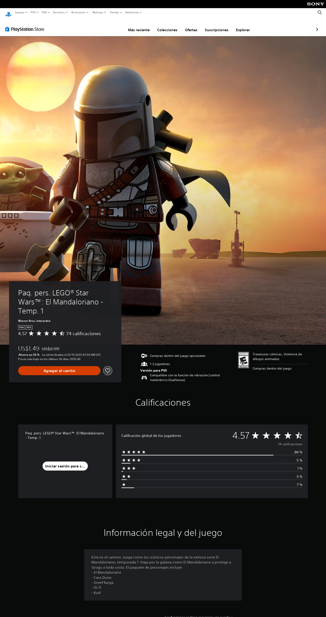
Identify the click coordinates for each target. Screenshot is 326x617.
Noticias (98, 12)
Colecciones (141, 25)
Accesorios (78, 12)
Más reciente (112, 25)
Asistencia (132, 12)
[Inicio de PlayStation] (8, 12)
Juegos (19, 12)
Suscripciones (190, 25)
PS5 (33, 12)
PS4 (44, 12)
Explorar (216, 25)
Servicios (59, 12)
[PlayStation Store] (26, 24)
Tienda (114, 12)
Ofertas (164, 25)
